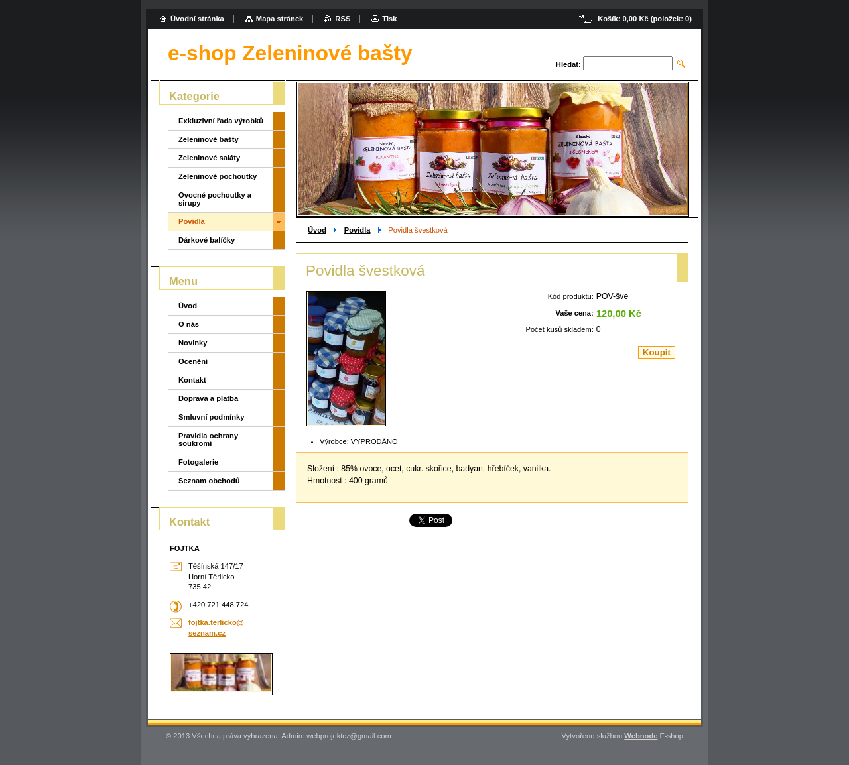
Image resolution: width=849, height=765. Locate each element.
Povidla (357, 230)
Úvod (317, 230)
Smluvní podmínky (211, 417)
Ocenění (193, 361)
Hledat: (568, 64)
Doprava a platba (208, 398)
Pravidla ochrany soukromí (208, 439)
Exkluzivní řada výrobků (220, 121)
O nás (188, 324)
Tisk (389, 19)
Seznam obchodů (209, 481)
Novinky (193, 343)
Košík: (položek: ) (645, 19)
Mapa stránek (280, 19)
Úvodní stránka (197, 19)
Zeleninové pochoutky (217, 176)
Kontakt (192, 380)
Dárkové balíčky (206, 240)
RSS (342, 19)
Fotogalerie (198, 462)
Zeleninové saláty (209, 158)
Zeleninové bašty (208, 139)
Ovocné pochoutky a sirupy (214, 199)
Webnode (640, 736)
